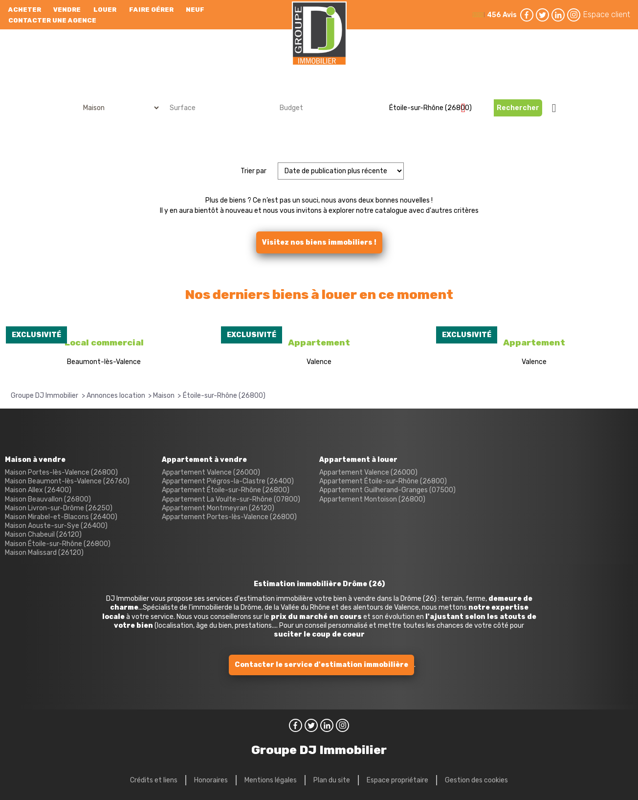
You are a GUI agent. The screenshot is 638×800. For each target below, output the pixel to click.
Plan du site (331, 780)
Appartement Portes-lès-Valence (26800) (229, 517)
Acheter (24, 9)
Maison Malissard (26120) (44, 553)
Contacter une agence (52, 20)
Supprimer (467, 107)
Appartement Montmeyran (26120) (218, 508)
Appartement (319, 342)
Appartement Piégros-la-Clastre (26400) (228, 481)
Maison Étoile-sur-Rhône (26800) (57, 544)
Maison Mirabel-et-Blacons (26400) (61, 517)
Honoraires (211, 780)
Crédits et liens (153, 780)
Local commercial (104, 342)
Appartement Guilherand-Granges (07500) (387, 490)
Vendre (67, 9)
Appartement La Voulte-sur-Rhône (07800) (231, 499)
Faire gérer (151, 9)
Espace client (606, 14)
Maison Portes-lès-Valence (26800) (61, 472)
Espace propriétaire (397, 780)
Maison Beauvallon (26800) (48, 499)
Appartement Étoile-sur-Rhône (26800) (225, 490)
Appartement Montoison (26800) (372, 499)
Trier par (253, 171)
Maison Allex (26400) (38, 490)
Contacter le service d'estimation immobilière (321, 665)
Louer (104, 9)
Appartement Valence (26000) (211, 472)
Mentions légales (270, 780)
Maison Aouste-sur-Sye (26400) (56, 526)
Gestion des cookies (476, 780)
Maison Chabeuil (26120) (43, 534)
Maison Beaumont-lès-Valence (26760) (67, 481)
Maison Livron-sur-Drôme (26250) (58, 508)
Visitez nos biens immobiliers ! (319, 242)
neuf (195, 9)
